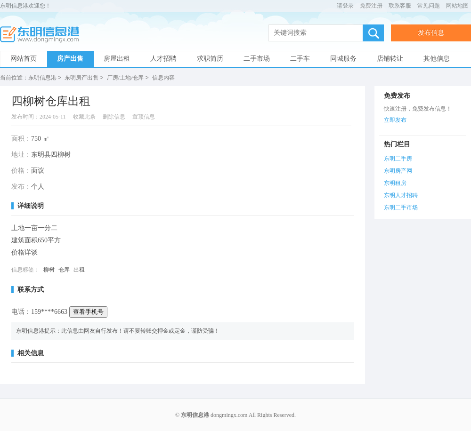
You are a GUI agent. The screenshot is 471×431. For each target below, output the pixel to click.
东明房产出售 (81, 77)
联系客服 (400, 5)
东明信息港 (42, 34)
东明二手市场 (401, 207)
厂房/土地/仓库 (125, 77)
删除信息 (114, 116)
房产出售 (70, 58)
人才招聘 (163, 58)
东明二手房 (398, 158)
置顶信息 (143, 116)
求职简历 (210, 58)
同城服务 (343, 58)
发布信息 (431, 32)
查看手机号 (88, 311)
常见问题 (428, 5)
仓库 (64, 269)
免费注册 (371, 5)
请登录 (345, 5)
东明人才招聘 (401, 195)
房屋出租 (117, 58)
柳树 (49, 269)
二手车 (300, 58)
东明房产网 (398, 170)
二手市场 (257, 58)
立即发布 (395, 119)
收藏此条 (84, 116)
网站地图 (457, 5)
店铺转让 (390, 58)
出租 (79, 269)
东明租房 (395, 182)
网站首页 (23, 58)
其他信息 (436, 58)
